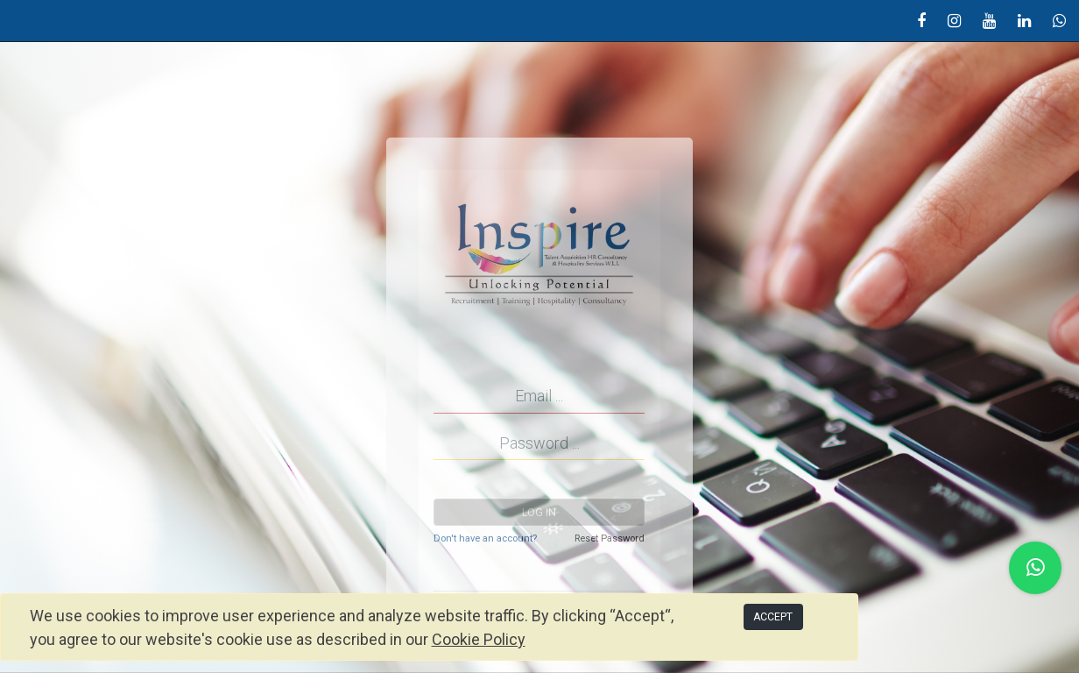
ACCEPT (773, 617)
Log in (539, 513)
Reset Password (610, 538)
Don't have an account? (485, 538)
